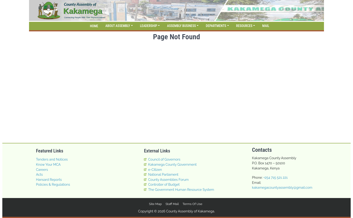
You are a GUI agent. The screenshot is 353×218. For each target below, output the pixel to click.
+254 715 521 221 (275, 177)
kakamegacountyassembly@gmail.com (282, 187)
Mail (265, 26)
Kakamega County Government (172, 164)
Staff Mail (172, 204)
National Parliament (163, 174)
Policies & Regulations (53, 184)
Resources (244, 26)
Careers (42, 170)
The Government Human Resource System (181, 190)
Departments (216, 26)
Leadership (148, 26)
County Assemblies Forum (168, 180)
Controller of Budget (164, 184)
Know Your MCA (48, 164)
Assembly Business (181, 26)
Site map (155, 204)
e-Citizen (155, 170)
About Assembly (117, 26)
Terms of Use (192, 204)
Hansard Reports (49, 180)
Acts (39, 174)
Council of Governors (164, 159)
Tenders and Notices (52, 159)
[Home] (93, 26)
